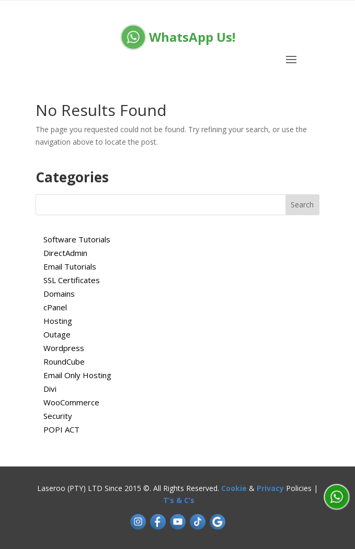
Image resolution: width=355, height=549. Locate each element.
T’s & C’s (178, 500)
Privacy (270, 488)
